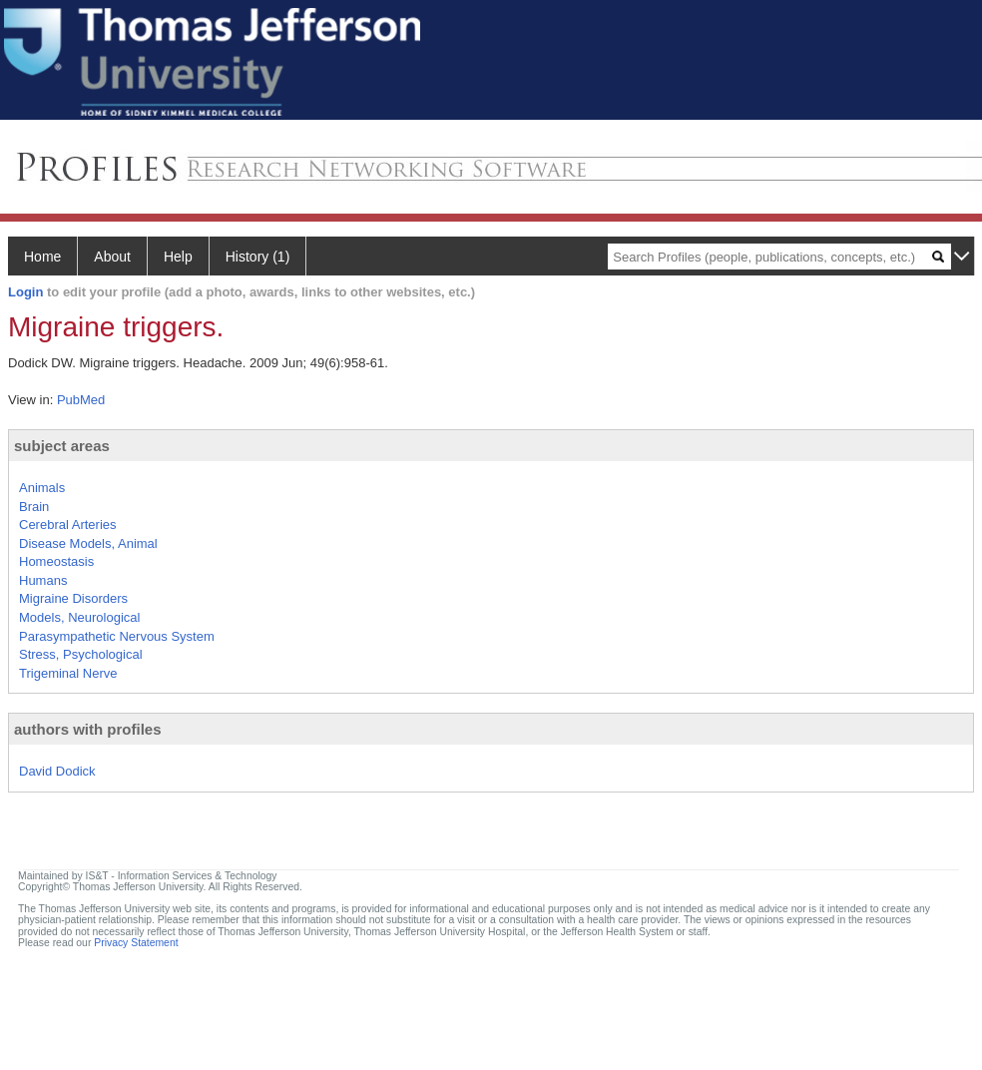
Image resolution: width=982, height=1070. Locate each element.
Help (178, 257)
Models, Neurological (79, 617)
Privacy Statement (136, 942)
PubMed (81, 399)
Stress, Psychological (81, 654)
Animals (42, 487)
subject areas (62, 445)
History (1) (258, 257)
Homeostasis (56, 561)
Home (42, 257)
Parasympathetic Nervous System (117, 636)
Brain (34, 506)
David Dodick (57, 771)
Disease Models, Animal (88, 543)
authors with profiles (88, 729)
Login (25, 291)
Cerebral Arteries (68, 524)
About (112, 257)
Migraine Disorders (73, 598)
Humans (43, 580)
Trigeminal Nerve (68, 673)
